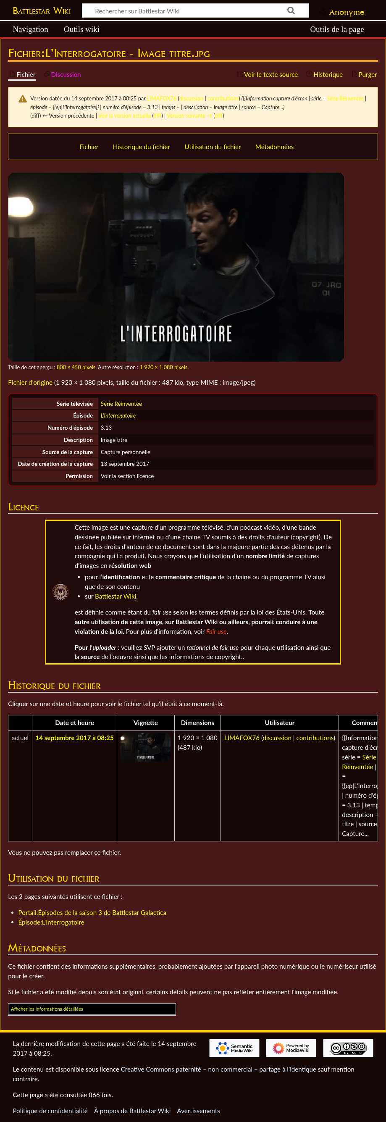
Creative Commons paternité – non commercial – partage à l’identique (218, 1069)
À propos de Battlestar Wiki (132, 1110)
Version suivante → (189, 115)
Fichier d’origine (30, 382)
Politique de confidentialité (50, 1110)
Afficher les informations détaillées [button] (47, 1009)
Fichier (88, 146)
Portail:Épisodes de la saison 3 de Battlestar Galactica (92, 912)
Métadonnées (274, 146)
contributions (223, 98)
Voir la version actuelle (124, 115)
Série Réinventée (345, 98)
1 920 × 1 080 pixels (163, 367)
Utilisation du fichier (212, 146)
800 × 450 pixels (76, 367)
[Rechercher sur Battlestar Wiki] (195, 10)
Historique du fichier (141, 146)
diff (158, 115)
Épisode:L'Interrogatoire (51, 922)
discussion (191, 98)
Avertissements (198, 1110)
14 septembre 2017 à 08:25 (74, 737)
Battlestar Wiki (42, 10)
